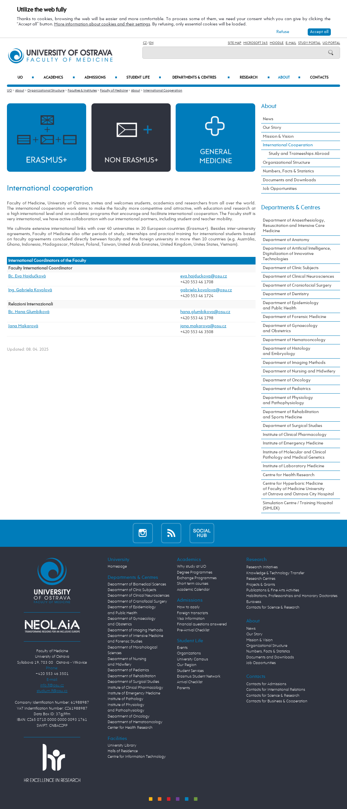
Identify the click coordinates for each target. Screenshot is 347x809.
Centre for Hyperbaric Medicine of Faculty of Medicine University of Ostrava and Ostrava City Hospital (298, 488)
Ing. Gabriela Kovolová (30, 290)
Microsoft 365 (255, 43)
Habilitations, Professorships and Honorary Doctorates (291, 596)
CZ (145, 43)
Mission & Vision (278, 136)
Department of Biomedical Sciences (137, 584)
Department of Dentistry (286, 294)
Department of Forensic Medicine (294, 317)
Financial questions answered (202, 624)
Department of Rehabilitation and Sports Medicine (291, 414)
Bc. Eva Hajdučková (27, 276)
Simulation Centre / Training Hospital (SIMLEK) (298, 505)
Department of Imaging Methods (294, 363)
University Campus (192, 659)
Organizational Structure (45, 90)
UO (25, 78)
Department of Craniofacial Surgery (297, 285)
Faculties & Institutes (82, 90)
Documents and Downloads (289, 180)
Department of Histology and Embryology (286, 351)
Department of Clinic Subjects (291, 268)
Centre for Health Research (288, 475)
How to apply (188, 607)
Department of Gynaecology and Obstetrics (290, 328)
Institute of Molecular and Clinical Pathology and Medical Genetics (294, 455)
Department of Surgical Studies (292, 426)
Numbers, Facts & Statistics (288, 171)
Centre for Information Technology (137, 757)
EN (151, 43)
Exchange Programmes (197, 578)
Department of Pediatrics (287, 389)
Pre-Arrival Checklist (193, 630)
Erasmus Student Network (199, 677)
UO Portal (331, 43)
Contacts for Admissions (266, 684)
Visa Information (191, 619)
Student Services (190, 671)
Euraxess (253, 602)
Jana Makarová (23, 326)
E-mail (291, 43)
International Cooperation (162, 90)
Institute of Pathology (125, 699)
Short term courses (192, 584)
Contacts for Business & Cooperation (276, 701)
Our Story (272, 127)
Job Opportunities (280, 189)
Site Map (234, 43)
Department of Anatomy (286, 240)
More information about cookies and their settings (102, 24)
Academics (59, 78)
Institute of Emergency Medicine (293, 443)
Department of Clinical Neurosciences (298, 276)
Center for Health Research (130, 728)
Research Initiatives (262, 567)
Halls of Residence (123, 751)
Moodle (277, 43)
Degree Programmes (194, 573)
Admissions (101, 78)
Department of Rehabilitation (132, 676)
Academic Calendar (193, 590)
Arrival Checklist (189, 682)
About (289, 78)
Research (255, 78)
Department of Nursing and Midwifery (299, 371)
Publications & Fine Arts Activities (272, 590)
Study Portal (309, 43)
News (268, 119)
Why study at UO (191, 567)
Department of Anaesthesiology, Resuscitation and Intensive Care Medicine (294, 225)
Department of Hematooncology (294, 340)
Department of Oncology (287, 380)
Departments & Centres (201, 78)
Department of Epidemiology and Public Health (291, 305)
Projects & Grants (260, 585)
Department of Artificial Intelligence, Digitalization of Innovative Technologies (297, 253)
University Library (122, 746)
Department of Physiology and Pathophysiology (288, 400)
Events (182, 648)
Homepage (117, 567)
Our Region (186, 665)
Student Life (143, 78)
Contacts (319, 77)
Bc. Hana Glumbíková (29, 312)
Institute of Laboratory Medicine (293, 466)
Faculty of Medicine (114, 90)
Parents (183, 688)
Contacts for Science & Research (272, 608)
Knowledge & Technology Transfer (275, 573)
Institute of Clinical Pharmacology (295, 435)
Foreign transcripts (192, 613)
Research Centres (260, 579)
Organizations (189, 653)
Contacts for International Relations (275, 690)
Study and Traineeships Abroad (299, 154)
